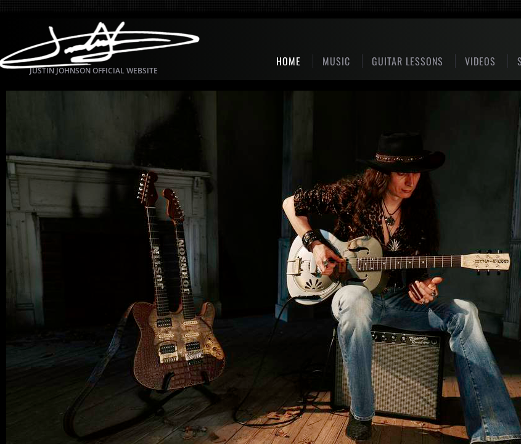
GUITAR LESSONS (407, 61)
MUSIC (336, 61)
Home (288, 61)
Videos (480, 61)
